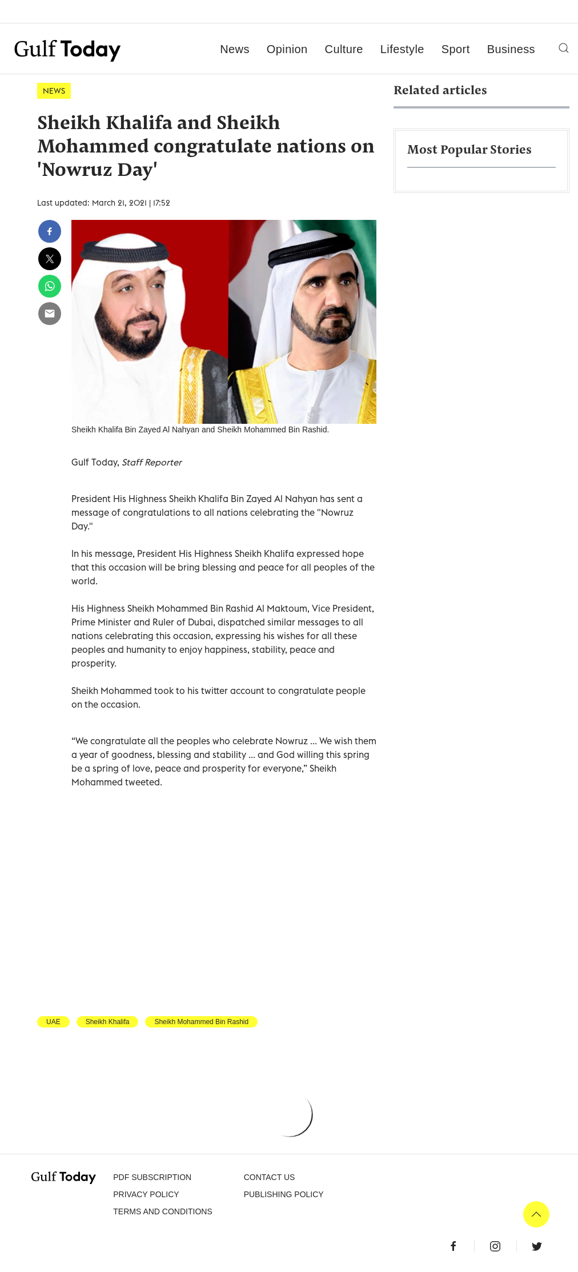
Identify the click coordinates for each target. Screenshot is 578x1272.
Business (511, 49)
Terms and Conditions (162, 1211)
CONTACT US (269, 1177)
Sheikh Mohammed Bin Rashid (201, 1021)
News (235, 49)
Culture (344, 49)
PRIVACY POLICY (146, 1194)
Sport (455, 49)
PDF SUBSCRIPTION (152, 1177)
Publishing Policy (284, 1194)
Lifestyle (402, 49)
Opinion (287, 49)
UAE (53, 1021)
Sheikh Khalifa (108, 1021)
